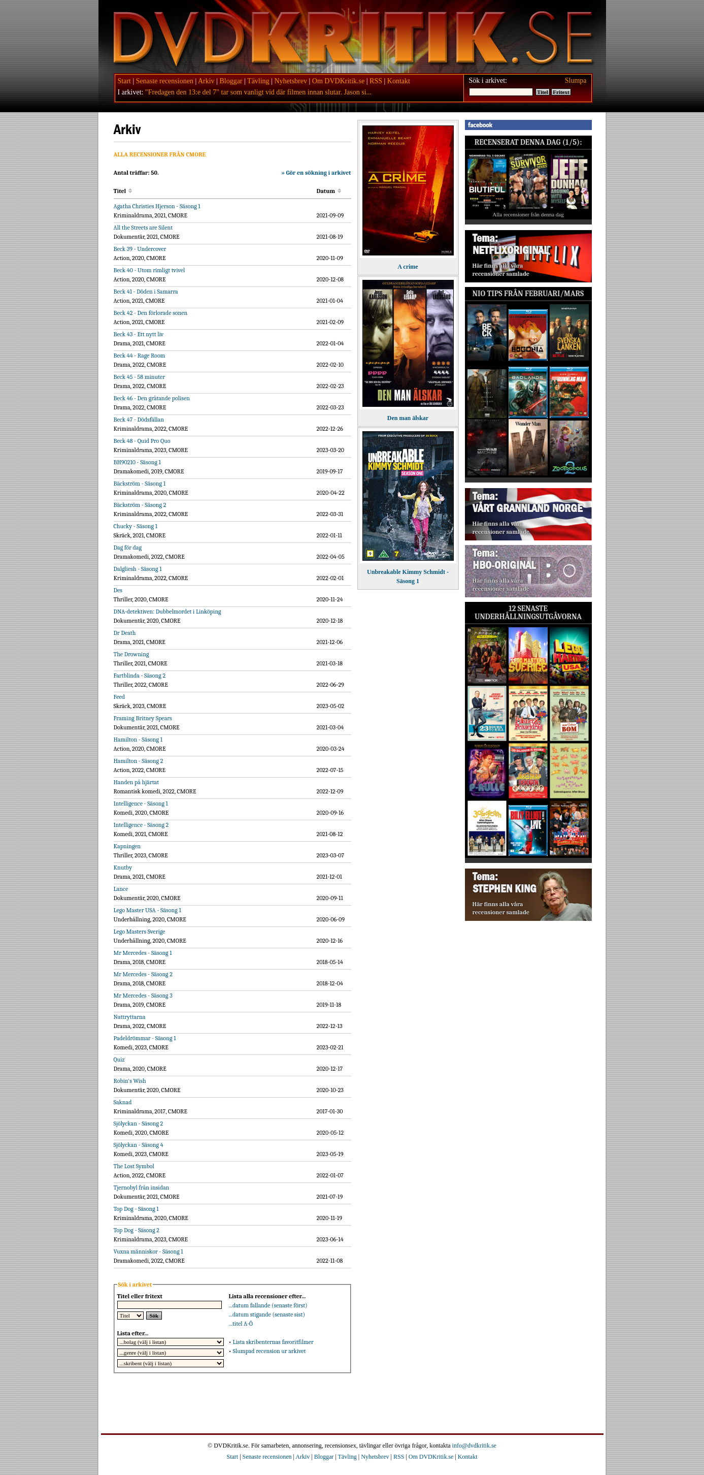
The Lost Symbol (134, 1166)
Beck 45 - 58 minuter (139, 376)
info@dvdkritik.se (474, 1445)
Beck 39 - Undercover (140, 248)
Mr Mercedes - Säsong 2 (143, 974)
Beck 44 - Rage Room (139, 355)
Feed (119, 696)
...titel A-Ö (241, 1323)
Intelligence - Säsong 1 (141, 803)
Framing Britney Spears (143, 718)
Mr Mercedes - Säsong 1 (143, 952)
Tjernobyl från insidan (142, 1187)
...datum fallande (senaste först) (268, 1305)
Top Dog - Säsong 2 (137, 1230)
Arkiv (206, 81)
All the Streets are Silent (143, 227)
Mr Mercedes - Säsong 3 (143, 995)
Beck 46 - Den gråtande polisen (152, 398)
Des (118, 590)
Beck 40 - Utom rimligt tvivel (149, 270)
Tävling (258, 81)
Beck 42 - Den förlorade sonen (151, 312)
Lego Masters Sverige (139, 931)
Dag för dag (128, 547)
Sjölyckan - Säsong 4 (138, 1144)
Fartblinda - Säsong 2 (140, 675)
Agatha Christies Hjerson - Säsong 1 (157, 206)
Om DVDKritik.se (338, 81)
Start (124, 81)
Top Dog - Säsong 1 (136, 1208)
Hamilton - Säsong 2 (138, 760)
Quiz (119, 1059)
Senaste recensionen (164, 81)
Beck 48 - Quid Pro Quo (142, 440)
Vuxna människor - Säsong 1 (148, 1251)
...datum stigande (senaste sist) (267, 1314)
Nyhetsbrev (290, 81)
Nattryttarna (130, 1016)
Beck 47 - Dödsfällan (139, 419)
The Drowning (131, 654)
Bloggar (230, 81)
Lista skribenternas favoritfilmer (272, 1341)
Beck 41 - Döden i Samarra (146, 291)
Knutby (123, 867)
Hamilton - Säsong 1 (138, 739)
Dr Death (125, 632)
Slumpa (576, 80)
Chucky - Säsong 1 (136, 526)
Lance (121, 888)
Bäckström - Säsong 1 (140, 483)
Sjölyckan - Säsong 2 (138, 1123)
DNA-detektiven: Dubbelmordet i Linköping (167, 611)
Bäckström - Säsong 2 (140, 504)
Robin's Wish (130, 1080)
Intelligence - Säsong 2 (141, 824)
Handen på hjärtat (136, 782)
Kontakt (398, 81)
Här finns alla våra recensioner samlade (501, 269)
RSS (376, 81)
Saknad (123, 1102)
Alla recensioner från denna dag (528, 214)
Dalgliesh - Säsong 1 (138, 568)
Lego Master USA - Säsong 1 (147, 910)
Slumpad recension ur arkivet (269, 1351)
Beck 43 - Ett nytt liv (139, 334)
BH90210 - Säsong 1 (137, 462)
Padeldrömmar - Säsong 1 (145, 1038)
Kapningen (127, 846)
